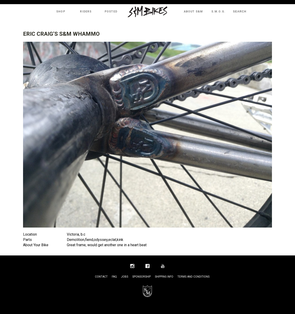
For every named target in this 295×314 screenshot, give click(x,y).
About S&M (193, 11)
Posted (111, 11)
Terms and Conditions (193, 276)
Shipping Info (164, 276)
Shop (60, 11)
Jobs (124, 276)
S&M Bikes (147, 12)
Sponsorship (141, 276)
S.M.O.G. (218, 11)
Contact (101, 276)
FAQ (114, 276)
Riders (85, 11)
